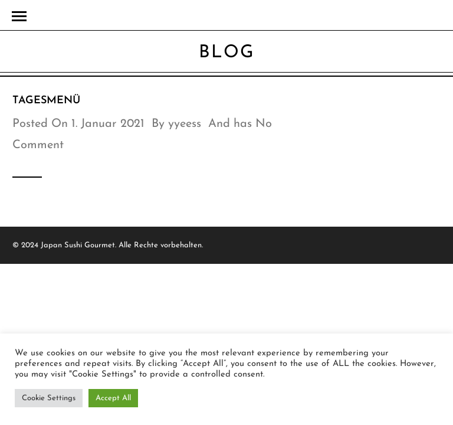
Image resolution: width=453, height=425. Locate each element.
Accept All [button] (113, 398)
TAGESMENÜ (46, 100)
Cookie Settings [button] (49, 398)
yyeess (184, 124)
